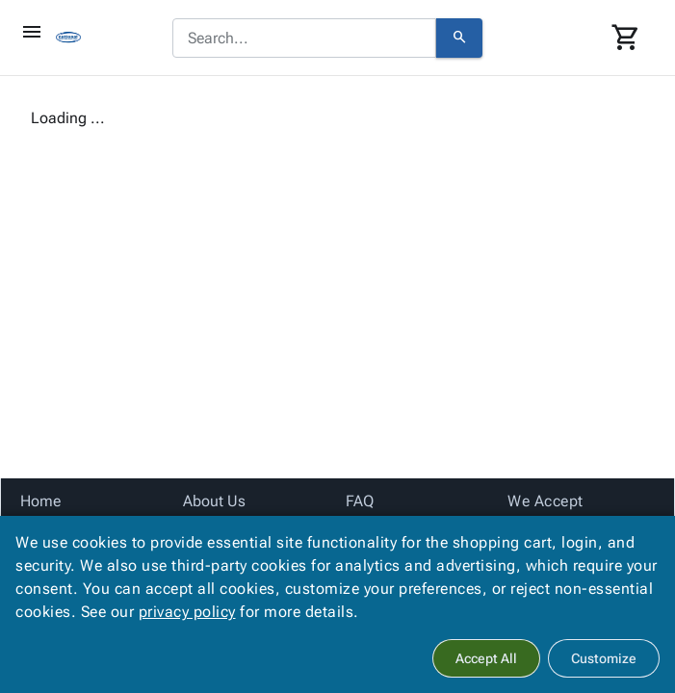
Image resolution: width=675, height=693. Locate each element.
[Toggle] (32, 32)
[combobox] (304, 38)
